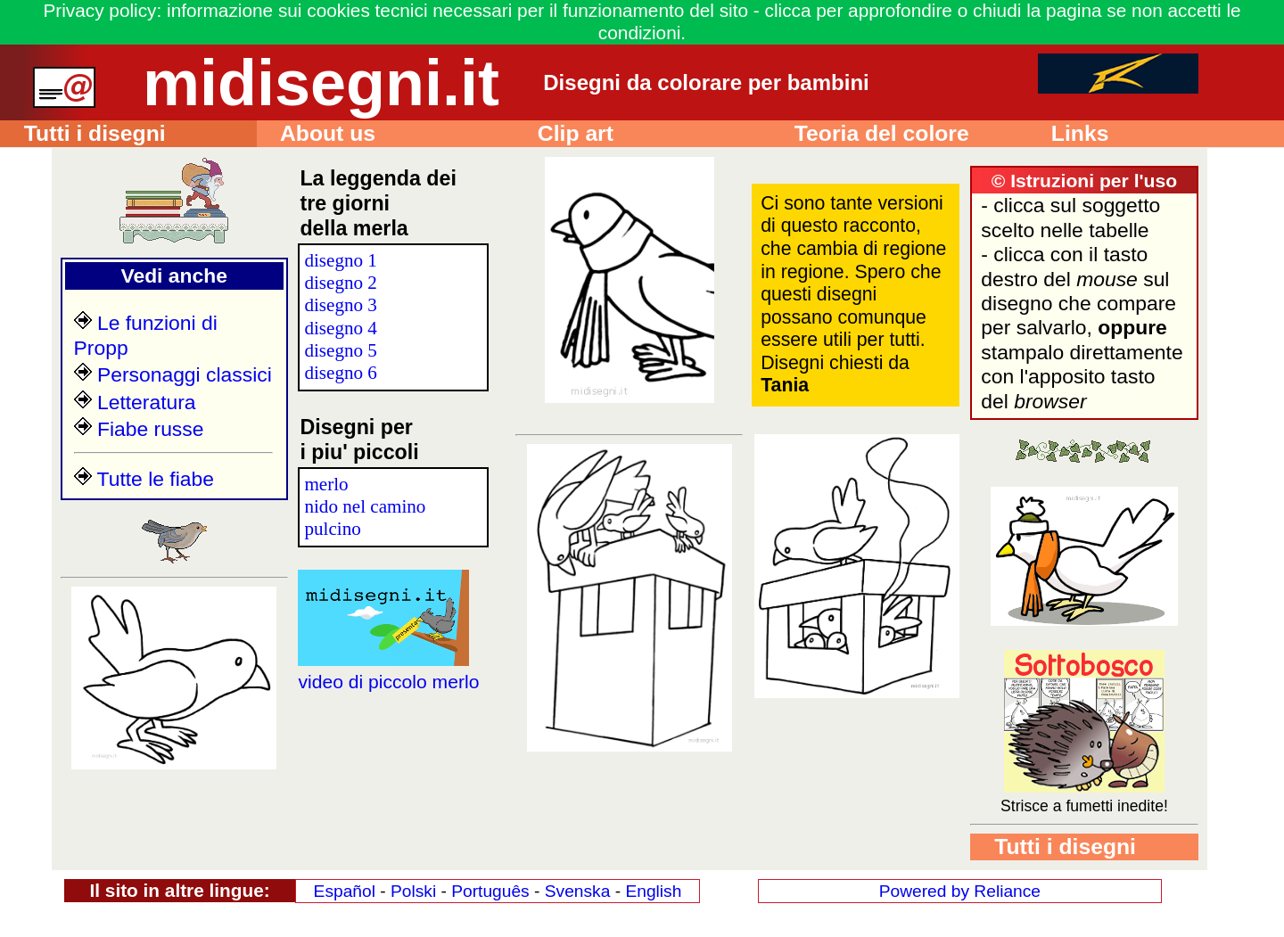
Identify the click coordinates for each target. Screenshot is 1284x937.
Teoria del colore (869, 133)
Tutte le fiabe (144, 478)
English (653, 891)
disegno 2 (340, 282)
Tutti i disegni (83, 133)
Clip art (563, 133)
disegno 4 (340, 328)
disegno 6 (340, 372)
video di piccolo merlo (388, 670)
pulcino (332, 528)
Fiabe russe (139, 428)
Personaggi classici (173, 374)
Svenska (578, 891)
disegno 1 (340, 260)
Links (1067, 133)
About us (316, 133)
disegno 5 (340, 350)
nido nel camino (364, 506)
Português (490, 891)
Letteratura (135, 402)
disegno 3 (340, 305)
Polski (413, 891)
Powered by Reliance (960, 891)
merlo (326, 484)
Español (344, 891)
